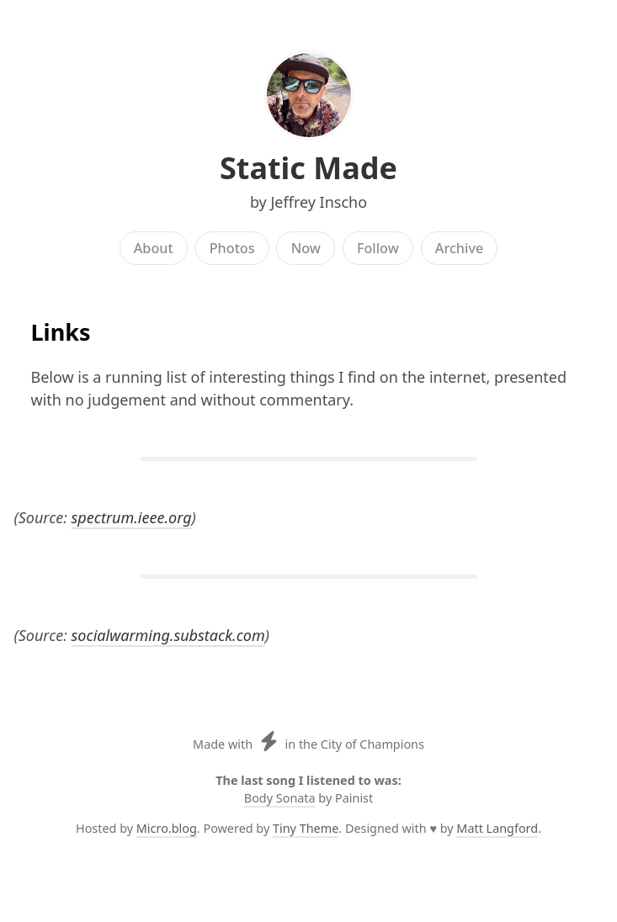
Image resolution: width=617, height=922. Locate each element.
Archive (459, 248)
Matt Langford (497, 828)
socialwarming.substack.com (168, 635)
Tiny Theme (305, 828)
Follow (378, 248)
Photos (232, 248)
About (153, 248)
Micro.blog (166, 828)
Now (306, 248)
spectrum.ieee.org (132, 517)
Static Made (308, 167)
